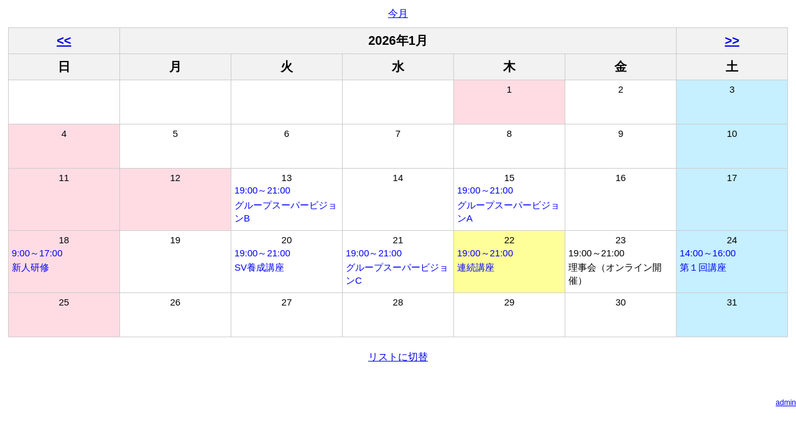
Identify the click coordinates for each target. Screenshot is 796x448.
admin (785, 402)
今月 (398, 13)
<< (64, 40)
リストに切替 (398, 357)
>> (731, 40)
